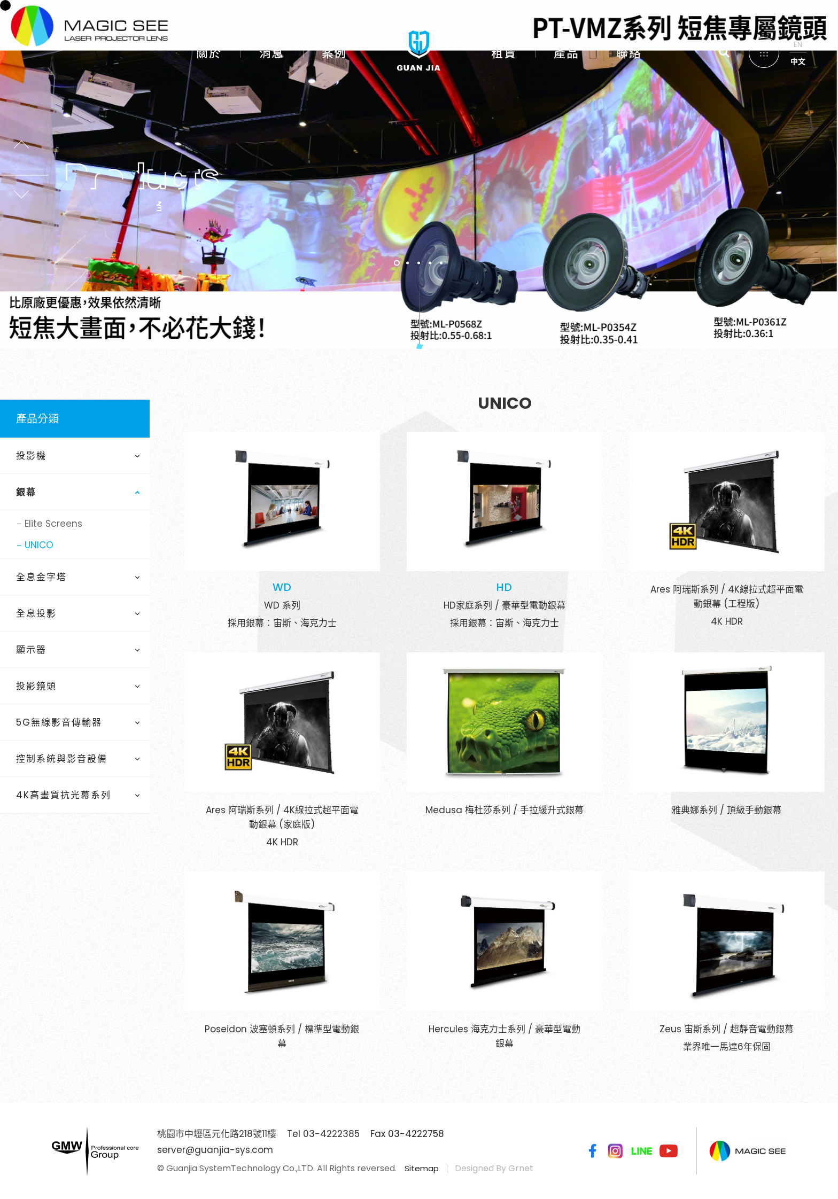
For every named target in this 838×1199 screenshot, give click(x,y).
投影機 (31, 455)
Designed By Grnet (494, 1168)
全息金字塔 (41, 577)
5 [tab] (442, 263)
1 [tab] (397, 263)
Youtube (668, 1151)
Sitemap (422, 1168)
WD (282, 587)
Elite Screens (53, 523)
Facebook (590, 1151)
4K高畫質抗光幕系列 (63, 795)
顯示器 (31, 649)
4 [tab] (430, 263)
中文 (797, 61)
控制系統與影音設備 (61, 758)
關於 (208, 53)
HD (504, 587)
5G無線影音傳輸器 (59, 722)
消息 (271, 53)
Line (642, 1151)
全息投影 (36, 613)
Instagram (615, 1151)
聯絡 (628, 53)
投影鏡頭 (36, 686)
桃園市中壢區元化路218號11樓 (216, 1133)
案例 (334, 53)
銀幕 (26, 492)
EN (798, 44)
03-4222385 (331, 1133)
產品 (566, 53)
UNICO (39, 545)
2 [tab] (408, 263)
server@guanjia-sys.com (215, 1149)
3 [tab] (419, 263)
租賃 (503, 53)
